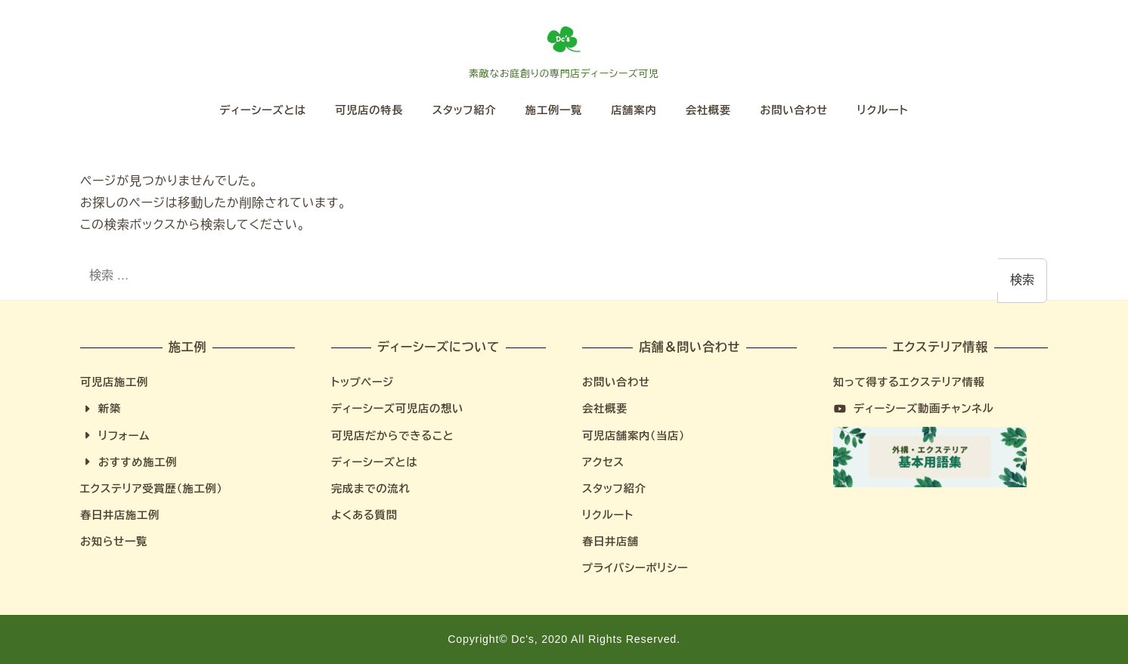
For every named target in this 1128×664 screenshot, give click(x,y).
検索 (1022, 279)
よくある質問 (364, 515)
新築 (100, 409)
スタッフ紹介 (614, 489)
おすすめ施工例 (128, 462)
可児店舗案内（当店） (633, 436)
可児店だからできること (392, 436)
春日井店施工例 (120, 515)
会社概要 (605, 409)
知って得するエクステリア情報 (908, 382)
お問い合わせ (616, 382)
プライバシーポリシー (635, 568)
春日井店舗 (610, 542)
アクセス (603, 462)
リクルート (608, 515)
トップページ (362, 382)
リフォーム (115, 436)
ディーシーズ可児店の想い (397, 409)
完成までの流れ (371, 489)
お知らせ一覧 (113, 542)
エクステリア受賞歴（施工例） (151, 489)
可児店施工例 (114, 382)
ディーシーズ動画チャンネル (913, 409)
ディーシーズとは (374, 462)
